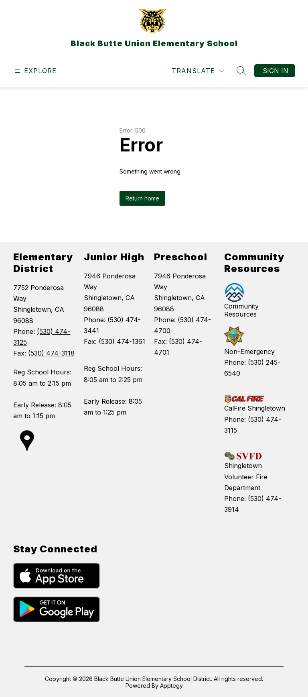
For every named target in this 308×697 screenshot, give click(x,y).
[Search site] (241, 71)
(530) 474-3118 (51, 353)
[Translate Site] (198, 71)
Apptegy (171, 685)
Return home (142, 198)
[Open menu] (35, 71)
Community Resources (241, 310)
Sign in (275, 71)
